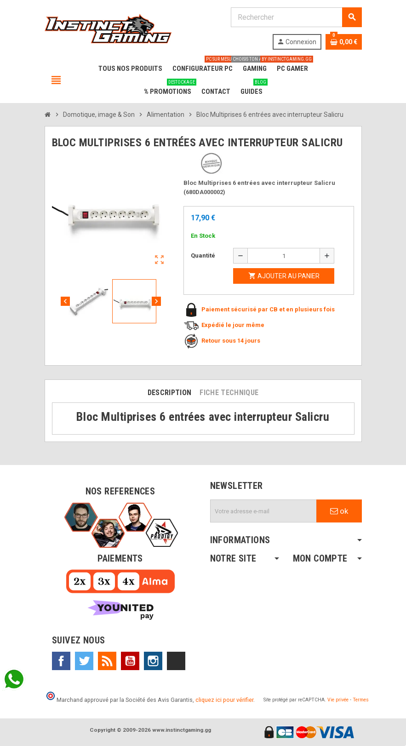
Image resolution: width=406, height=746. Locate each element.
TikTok (176, 661)
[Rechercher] (296, 17)
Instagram (153, 661)
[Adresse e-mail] (263, 510)
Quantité (203, 255)
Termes (361, 700)
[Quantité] (283, 255)
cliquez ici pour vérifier (224, 699)
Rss (107, 661)
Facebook (61, 661)
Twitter (84, 661)
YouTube (130, 661)
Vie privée (338, 700)
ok (339, 511)
